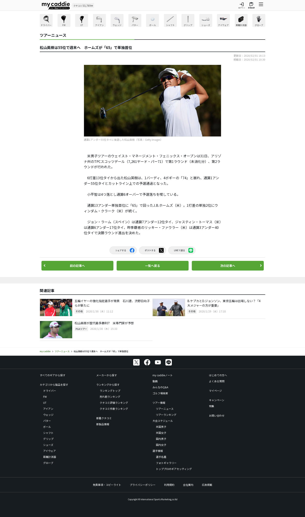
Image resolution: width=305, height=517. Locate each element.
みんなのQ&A (160, 387)
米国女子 (161, 432)
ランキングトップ (110, 390)
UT (44, 402)
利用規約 (169, 484)
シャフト (48, 432)
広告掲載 (207, 484)
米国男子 (161, 426)
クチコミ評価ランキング (114, 402)
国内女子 (161, 445)
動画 (155, 381)
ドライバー (49, 390)
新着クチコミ (104, 418)
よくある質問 (216, 381)
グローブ (48, 463)
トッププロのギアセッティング (174, 469)
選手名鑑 (161, 457)
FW (45, 396)
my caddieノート (162, 375)
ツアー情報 (158, 402)
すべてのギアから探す (52, 375)
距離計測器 (49, 457)
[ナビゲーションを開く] (261, 5)
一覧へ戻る (152, 265)
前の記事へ (77, 265)
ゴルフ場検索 (160, 393)
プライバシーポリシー (143, 484)
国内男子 (161, 439)
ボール (47, 426)
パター (47, 420)
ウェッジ (48, 414)
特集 (211, 406)
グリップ (48, 439)
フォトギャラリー (166, 463)
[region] (152, 21)
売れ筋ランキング (110, 396)
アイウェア (49, 451)
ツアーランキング (166, 414)
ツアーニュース (165, 408)
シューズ (48, 445)
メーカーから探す (106, 375)
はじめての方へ (218, 375)
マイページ (215, 390)
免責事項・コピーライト (107, 484)
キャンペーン (216, 400)
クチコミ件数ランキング (114, 408)
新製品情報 (102, 424)
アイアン (48, 408)
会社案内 (188, 484)
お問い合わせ (216, 415)
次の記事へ (227, 265)
